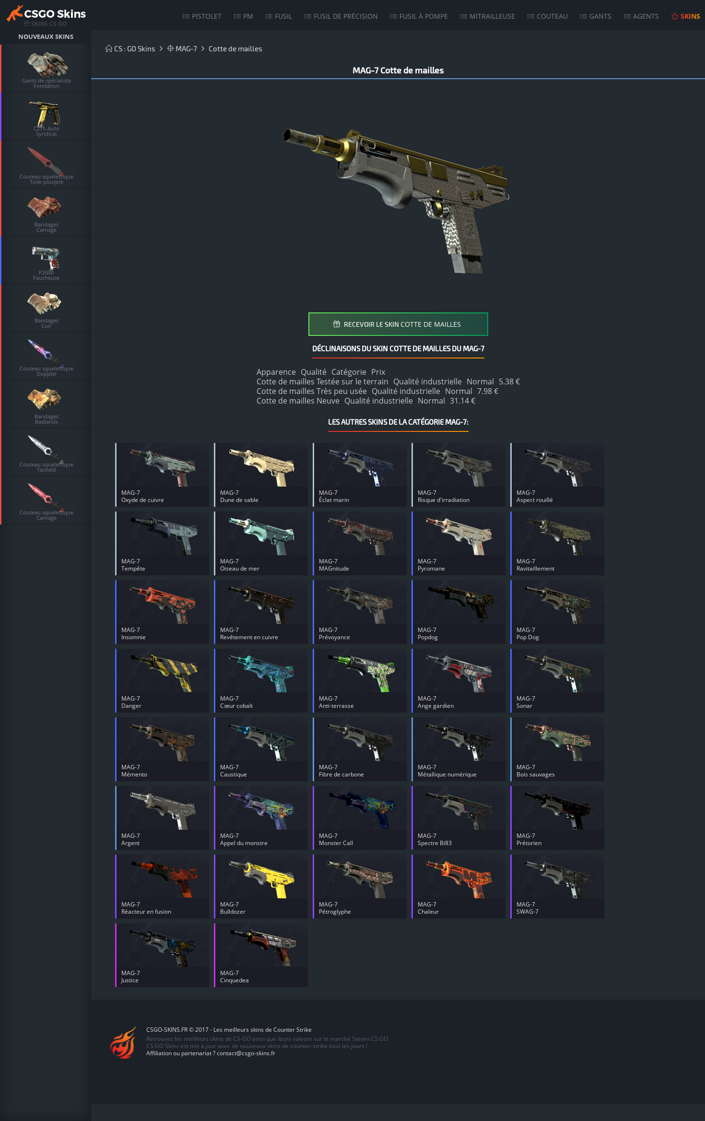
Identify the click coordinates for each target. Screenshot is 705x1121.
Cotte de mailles (235, 48)
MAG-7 (182, 48)
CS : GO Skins (130, 48)
